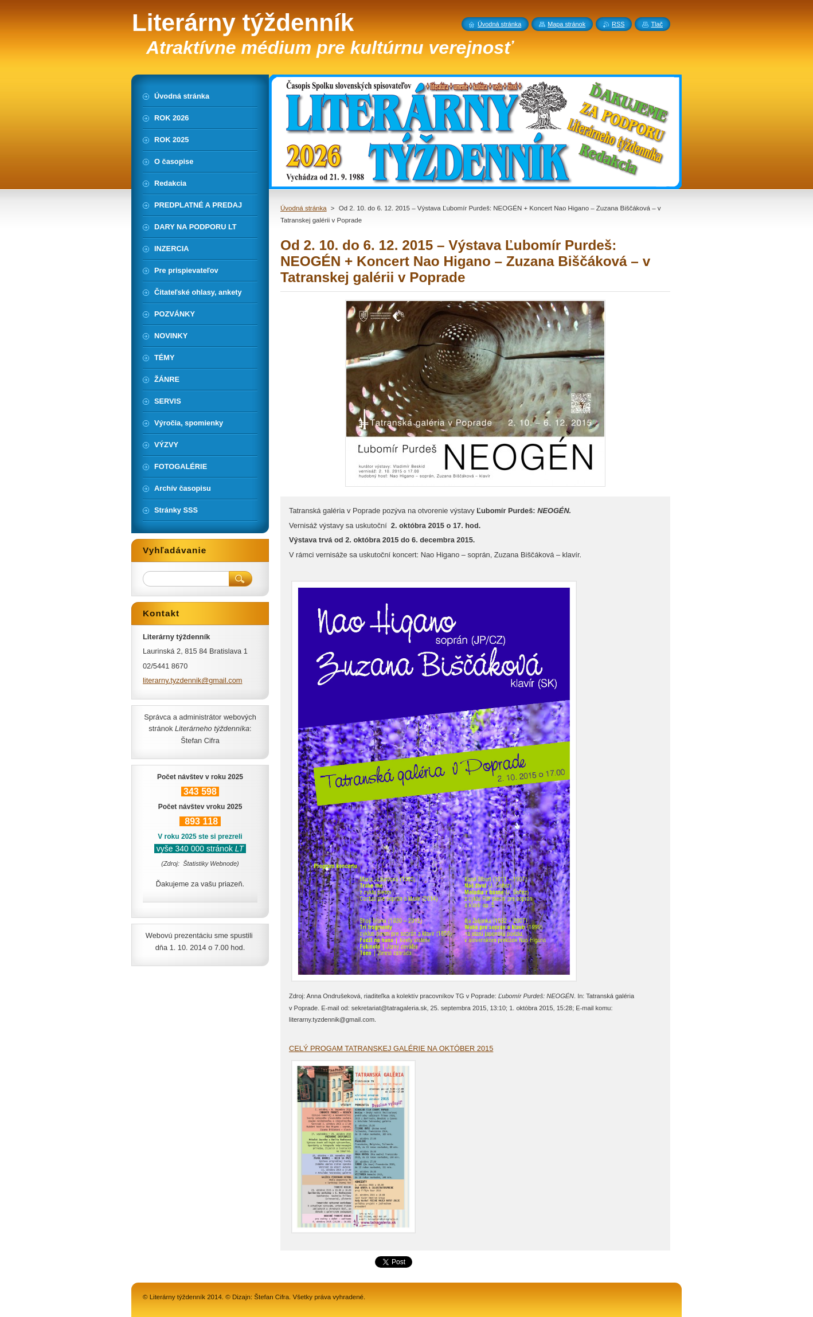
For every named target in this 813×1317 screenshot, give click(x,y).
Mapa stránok (566, 24)
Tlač (657, 24)
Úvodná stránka (303, 208)
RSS (618, 24)
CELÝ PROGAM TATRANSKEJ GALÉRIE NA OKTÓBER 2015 (391, 1048)
